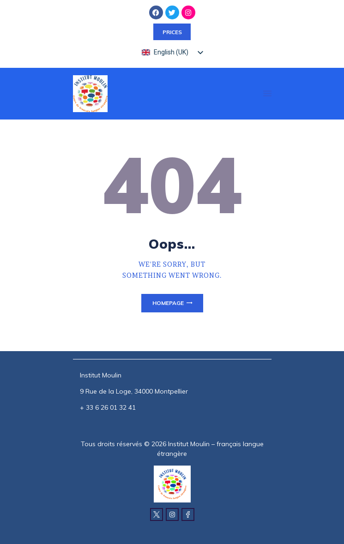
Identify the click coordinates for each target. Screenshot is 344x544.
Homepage (168, 302)
